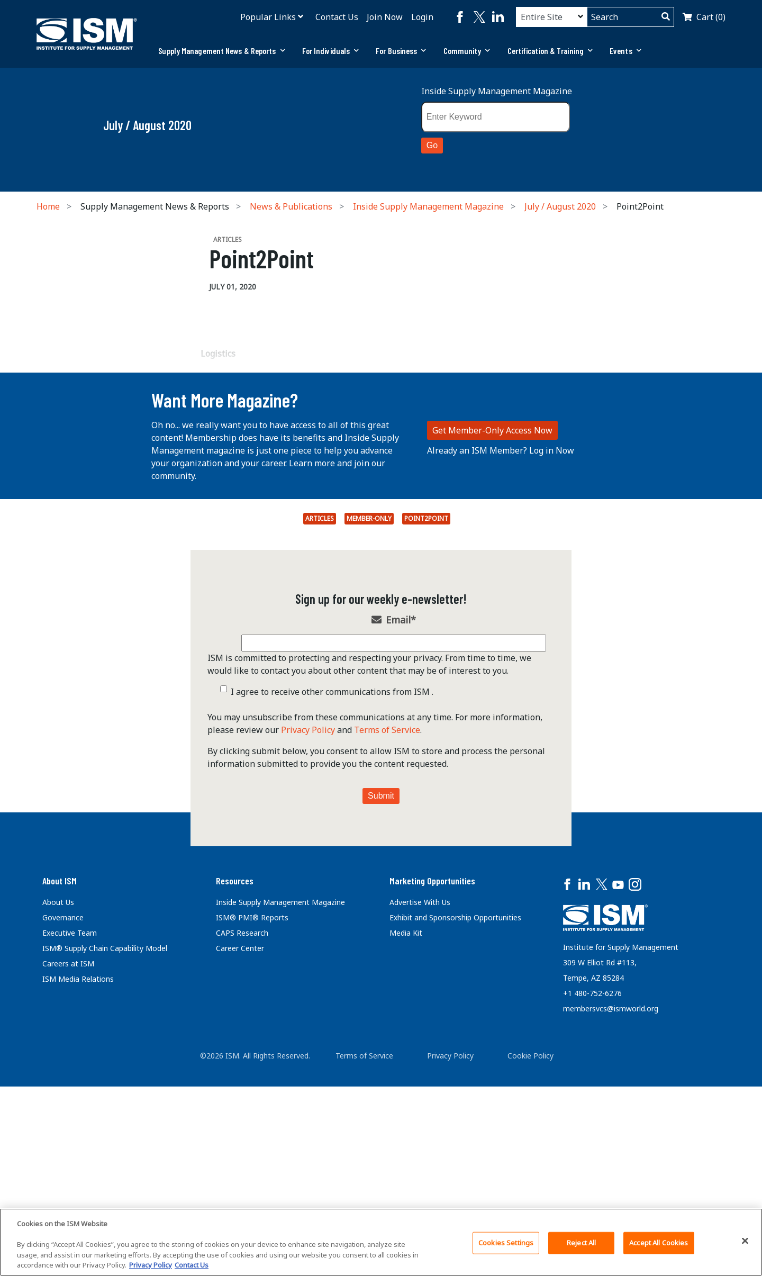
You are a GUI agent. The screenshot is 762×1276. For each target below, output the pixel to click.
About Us (58, 1105)
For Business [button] (401, 51)
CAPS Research (242, 1136)
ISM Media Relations (78, 1182)
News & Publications (291, 206)
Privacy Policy (308, 933)
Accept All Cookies (658, 1242)
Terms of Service (387, 933)
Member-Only (369, 721)
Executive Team (69, 1136)
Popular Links (268, 17)
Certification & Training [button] (550, 51)
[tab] (221, 51)
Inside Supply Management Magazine (496, 91)
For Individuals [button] (330, 51)
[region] (381, 1242)
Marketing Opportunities (432, 1084)
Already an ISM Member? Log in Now (500, 653)
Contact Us (336, 17)
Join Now (385, 17)
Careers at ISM (68, 1167)
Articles (319, 721)
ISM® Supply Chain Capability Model (104, 1151)
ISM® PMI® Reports (252, 1121)
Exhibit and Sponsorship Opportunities (455, 1121)
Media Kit (405, 1136)
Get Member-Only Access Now (492, 633)
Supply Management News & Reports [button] (221, 51)
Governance (63, 1121)
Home (48, 206)
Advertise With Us (419, 1105)
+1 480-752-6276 (592, 1196)
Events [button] (625, 51)
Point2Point (426, 721)
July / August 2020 (560, 206)
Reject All (581, 1242)
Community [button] (467, 51)
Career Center (240, 1151)
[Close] (745, 1241)
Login (422, 17)
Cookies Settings (505, 1242)
